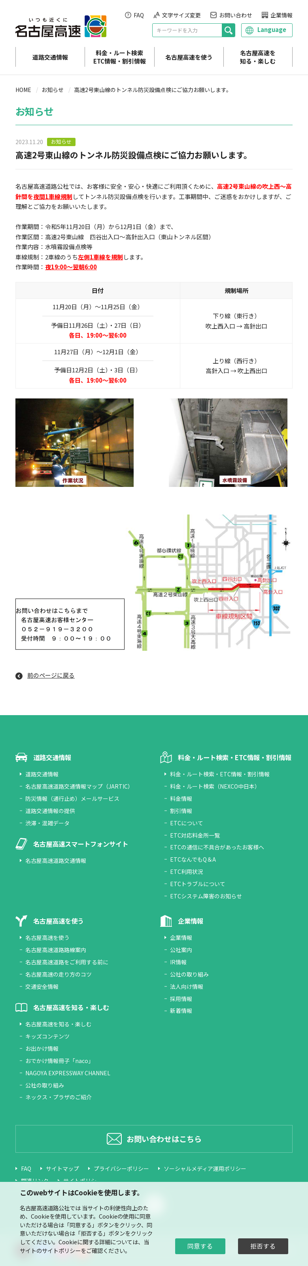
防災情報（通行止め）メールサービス (72, 798)
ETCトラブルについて (197, 884)
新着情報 (181, 1010)
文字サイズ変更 (181, 15)
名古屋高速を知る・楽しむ (258, 57)
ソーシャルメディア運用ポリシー (205, 1168)
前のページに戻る (51, 675)
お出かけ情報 (42, 1048)
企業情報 (281, 15)
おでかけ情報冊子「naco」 (59, 1061)
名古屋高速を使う (189, 57)
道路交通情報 (50, 57)
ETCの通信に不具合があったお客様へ (217, 847)
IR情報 (178, 962)
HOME (23, 90)
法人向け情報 (186, 986)
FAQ (139, 15)
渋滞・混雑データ (47, 823)
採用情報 (181, 999)
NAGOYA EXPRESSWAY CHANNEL (67, 1073)
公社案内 (181, 950)
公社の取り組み (44, 1085)
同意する (200, 1246)
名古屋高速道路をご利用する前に (66, 962)
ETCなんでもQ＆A (193, 859)
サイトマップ (62, 1168)
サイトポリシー (61, 1250)
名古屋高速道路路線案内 (55, 950)
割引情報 (181, 811)
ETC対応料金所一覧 (195, 835)
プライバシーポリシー (121, 1168)
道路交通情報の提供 (50, 811)
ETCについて (186, 823)
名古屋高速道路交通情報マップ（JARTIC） (79, 786)
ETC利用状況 (186, 871)
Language (271, 29)
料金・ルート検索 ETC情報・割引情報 (119, 57)
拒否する (263, 1246)
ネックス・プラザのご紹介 (58, 1097)
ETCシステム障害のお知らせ (206, 896)
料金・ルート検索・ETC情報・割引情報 (220, 774)
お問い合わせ (235, 15)
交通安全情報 (42, 986)
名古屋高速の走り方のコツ (58, 974)
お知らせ (53, 90)
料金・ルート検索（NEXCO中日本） (215, 786)
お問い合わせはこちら (164, 1138)
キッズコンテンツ (47, 1036)
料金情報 (181, 798)
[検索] (228, 30)
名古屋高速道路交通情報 (55, 860)
